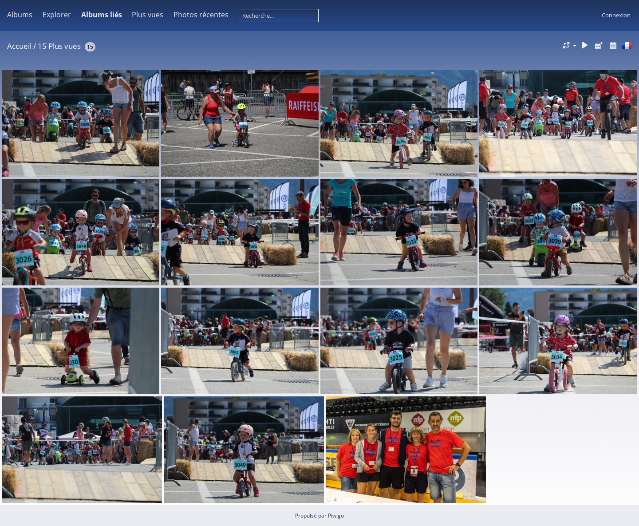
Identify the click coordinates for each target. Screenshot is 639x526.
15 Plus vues (59, 46)
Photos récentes (201, 15)
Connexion (616, 15)
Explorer (57, 15)
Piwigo (336, 515)
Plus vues (147, 15)
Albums (19, 15)
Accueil (19, 46)
